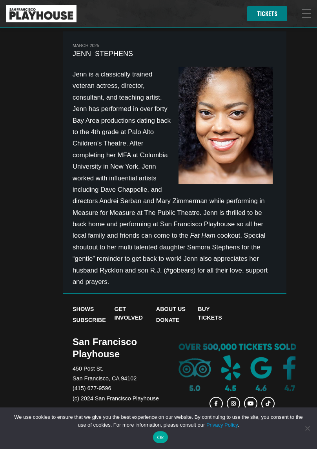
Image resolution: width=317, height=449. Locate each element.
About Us (171, 309)
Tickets (267, 13)
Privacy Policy (222, 425)
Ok (160, 437)
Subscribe (89, 320)
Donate (168, 320)
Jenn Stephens (103, 54)
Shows (83, 309)
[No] (307, 428)
